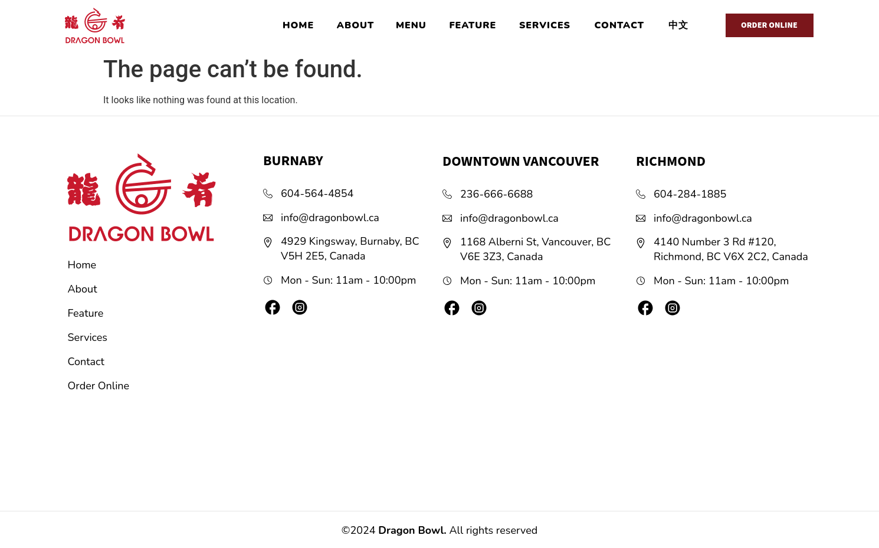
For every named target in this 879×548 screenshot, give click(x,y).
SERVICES (544, 25)
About (82, 289)
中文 (678, 25)
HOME (298, 25)
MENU (411, 25)
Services (87, 337)
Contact (86, 362)
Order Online (99, 386)
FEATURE (472, 25)
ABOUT (355, 25)
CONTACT (619, 25)
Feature (86, 313)
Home (82, 265)
